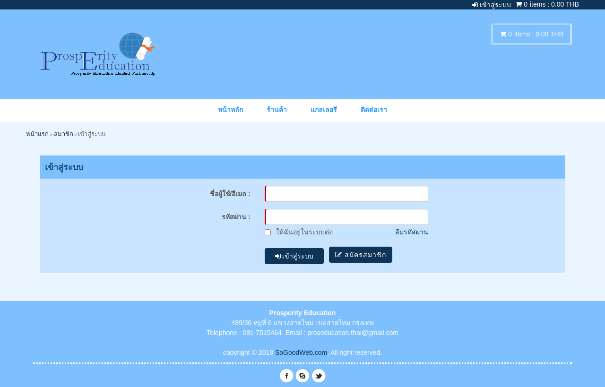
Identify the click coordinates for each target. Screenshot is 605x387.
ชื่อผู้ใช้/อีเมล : (230, 194)
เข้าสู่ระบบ (294, 254)
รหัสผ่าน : (236, 217)
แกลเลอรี (324, 109)
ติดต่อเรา (374, 109)
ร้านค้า (277, 109)
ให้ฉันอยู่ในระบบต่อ (299, 232)
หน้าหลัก (230, 109)
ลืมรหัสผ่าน (411, 232)
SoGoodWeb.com (301, 349)
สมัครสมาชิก (363, 254)
